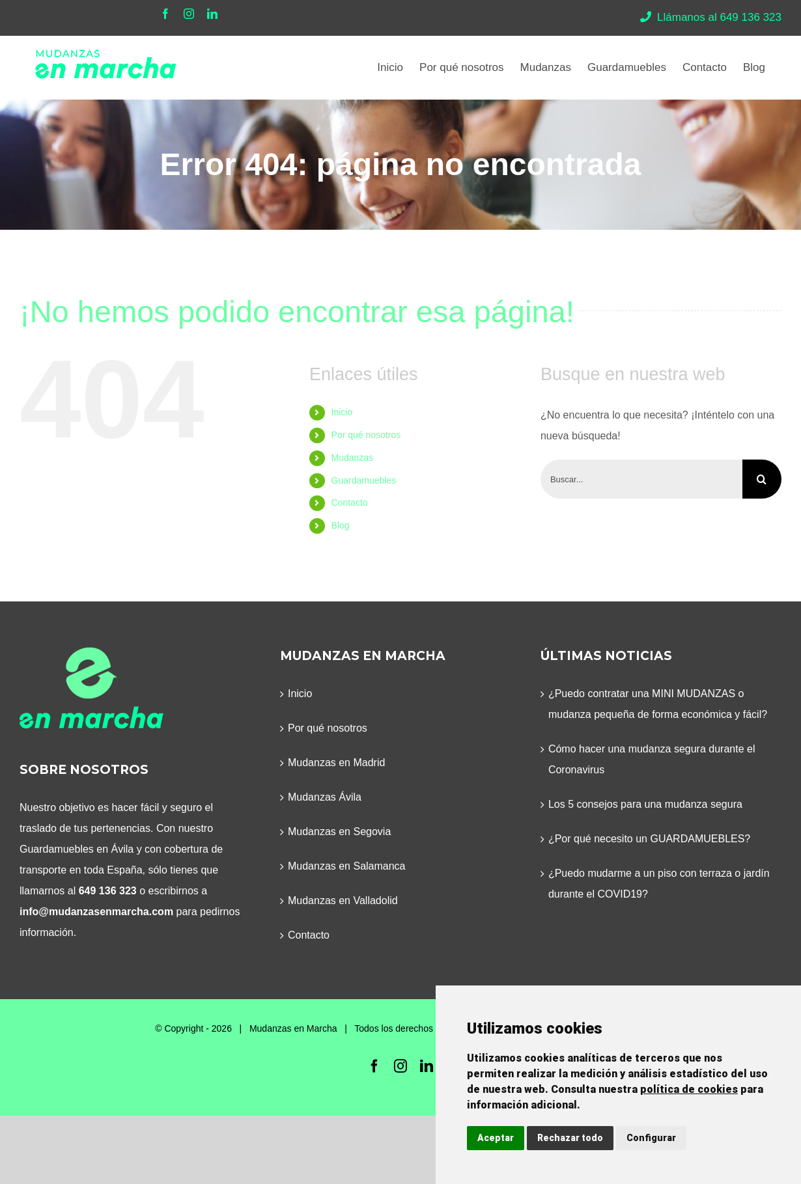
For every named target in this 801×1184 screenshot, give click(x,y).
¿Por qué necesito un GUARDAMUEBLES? (649, 838)
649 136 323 (108, 890)
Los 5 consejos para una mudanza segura (645, 804)
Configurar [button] (651, 1138)
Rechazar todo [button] (570, 1138)
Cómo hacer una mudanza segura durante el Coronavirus (651, 759)
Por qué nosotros (366, 435)
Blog (340, 525)
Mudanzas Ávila (324, 797)
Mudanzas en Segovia (339, 831)
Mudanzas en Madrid (336, 762)
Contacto (349, 502)
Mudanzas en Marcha (293, 1028)
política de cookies (689, 1089)
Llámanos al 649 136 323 (710, 17)
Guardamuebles (364, 480)
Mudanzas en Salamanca (347, 866)
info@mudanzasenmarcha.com (96, 911)
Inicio (342, 412)
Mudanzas (352, 457)
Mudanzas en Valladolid (343, 900)
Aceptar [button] (495, 1138)
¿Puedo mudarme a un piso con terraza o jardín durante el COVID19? (659, 884)
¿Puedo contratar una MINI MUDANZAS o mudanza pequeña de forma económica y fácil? (657, 704)
